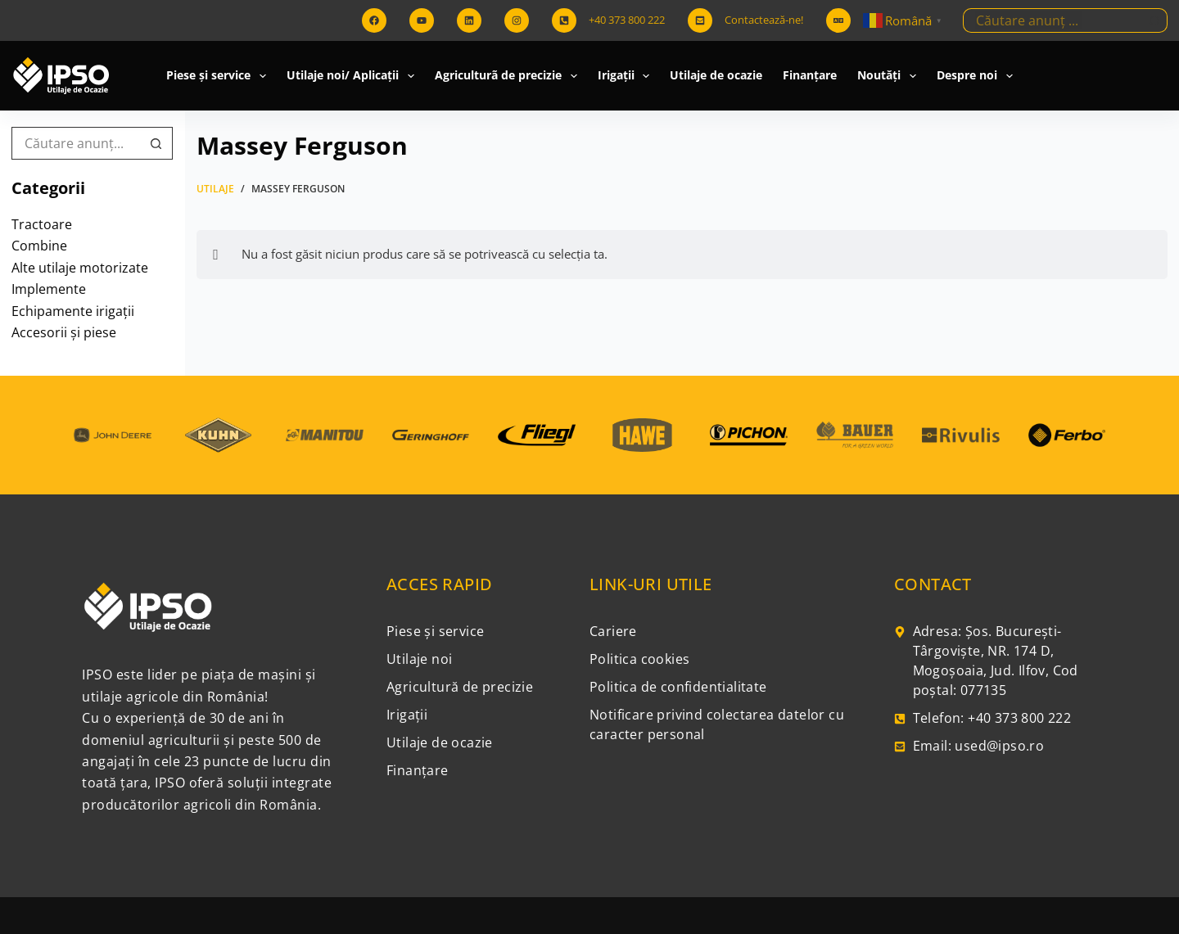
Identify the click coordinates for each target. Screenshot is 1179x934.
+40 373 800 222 (627, 19)
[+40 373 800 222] (564, 20)
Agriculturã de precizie (509, 76)
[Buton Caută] (1155, 20)
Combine (39, 246)
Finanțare (810, 75)
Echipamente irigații (72, 311)
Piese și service (219, 76)
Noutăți (890, 76)
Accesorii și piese (63, 332)
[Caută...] (1053, 20)
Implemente (48, 289)
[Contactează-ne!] (700, 20)
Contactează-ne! (764, 19)
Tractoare (41, 224)
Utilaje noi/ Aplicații (354, 76)
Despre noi (978, 76)
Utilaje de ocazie (716, 75)
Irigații (627, 76)
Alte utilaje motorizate (79, 268)
